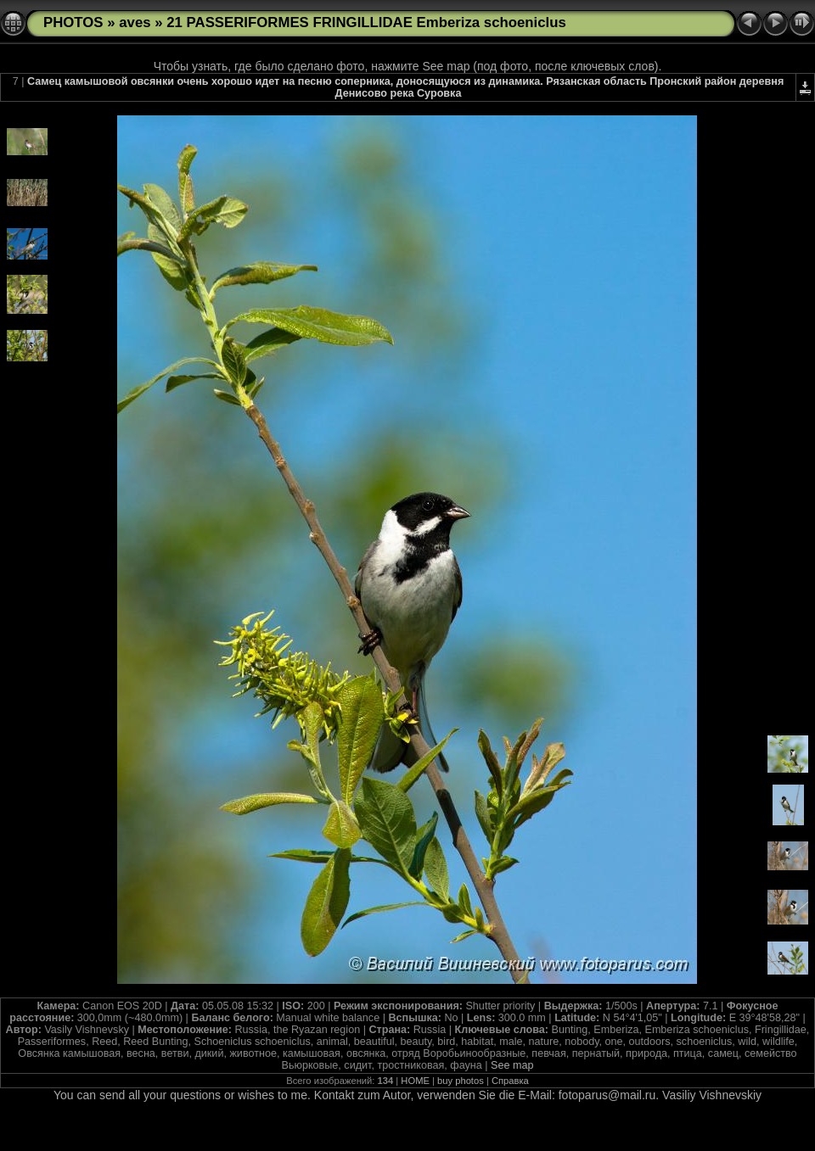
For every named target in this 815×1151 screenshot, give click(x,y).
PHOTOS (73, 22)
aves (134, 22)
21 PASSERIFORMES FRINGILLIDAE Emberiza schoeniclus (366, 22)
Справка (510, 1081)
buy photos (460, 1081)
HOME (415, 1081)
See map (512, 1065)
